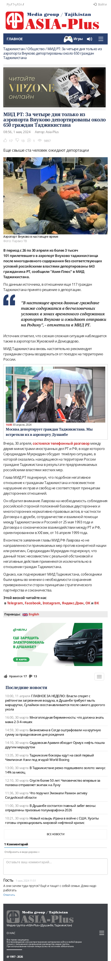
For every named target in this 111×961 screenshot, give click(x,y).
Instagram (51, 603)
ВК (96, 603)
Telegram (15, 603)
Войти (100, 4)
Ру (8, 4)
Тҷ (14, 4)
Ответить (9, 895)
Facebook (33, 603)
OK (87, 603)
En (20, 4)
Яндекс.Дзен (73, 603)
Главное (15, 38)
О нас (11, 933)
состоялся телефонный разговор (61, 443)
